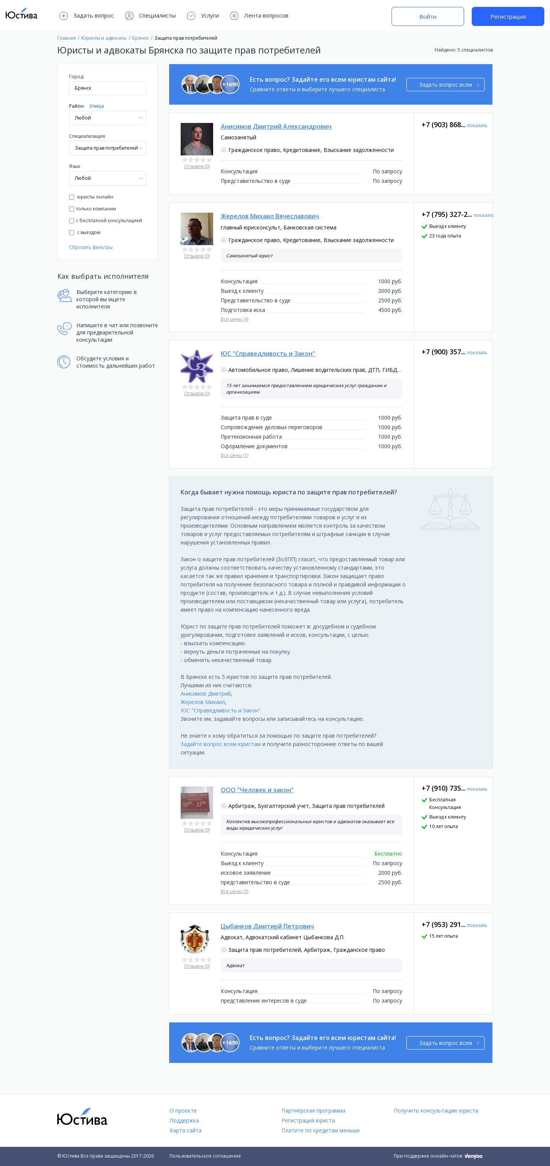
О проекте (183, 1110)
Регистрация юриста (308, 1120)
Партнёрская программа (313, 1110)
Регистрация (508, 16)
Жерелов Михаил (203, 702)
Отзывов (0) (197, 166)
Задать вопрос (87, 15)
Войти (428, 16)
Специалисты (150, 15)
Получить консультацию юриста (436, 1110)
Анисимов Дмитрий (206, 693)
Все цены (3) (234, 891)
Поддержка (184, 1120)
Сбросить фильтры (91, 247)
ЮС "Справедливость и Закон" (220, 710)
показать (477, 125)
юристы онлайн (91, 197)
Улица (96, 106)
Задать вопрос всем (449, 84)
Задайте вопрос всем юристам (221, 744)
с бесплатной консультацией (105, 220)
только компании (92, 208)
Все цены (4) (234, 319)
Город (76, 76)
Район (76, 106)
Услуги (203, 15)
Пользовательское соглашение (205, 1156)
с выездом (84, 232)
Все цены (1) (234, 455)
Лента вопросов (259, 15)
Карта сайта (186, 1130)
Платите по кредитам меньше (320, 1130)
